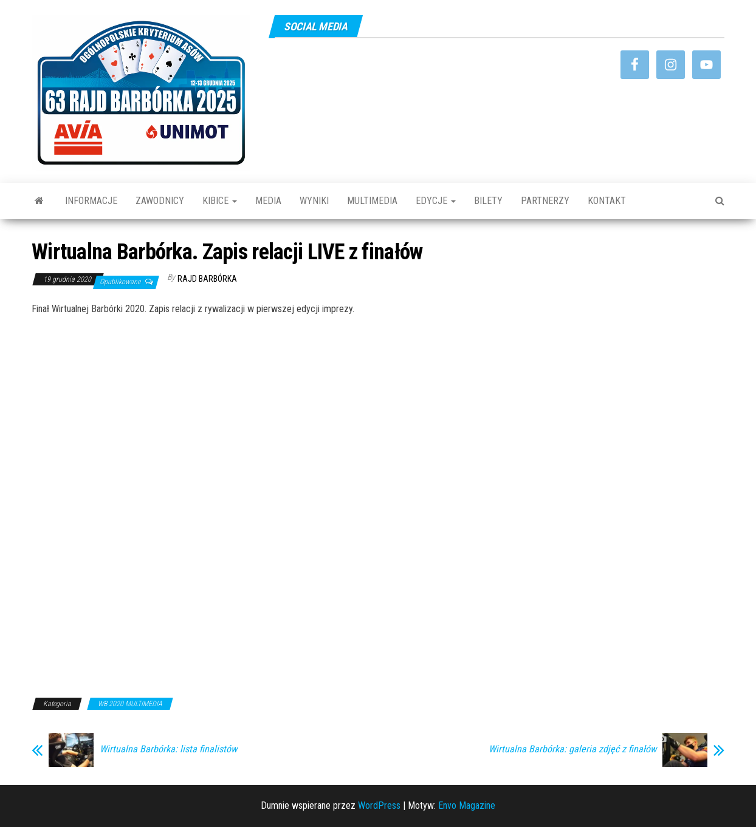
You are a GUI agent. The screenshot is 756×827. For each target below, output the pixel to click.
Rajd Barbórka (207, 279)
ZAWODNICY (160, 200)
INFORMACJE (91, 200)
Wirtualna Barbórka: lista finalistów (168, 749)
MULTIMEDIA (372, 200)
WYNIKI (314, 200)
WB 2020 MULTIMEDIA (130, 703)
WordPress (379, 805)
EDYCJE (436, 200)
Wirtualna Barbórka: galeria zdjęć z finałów (572, 749)
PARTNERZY (545, 200)
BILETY (488, 200)
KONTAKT (607, 200)
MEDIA (268, 200)
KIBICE (219, 200)
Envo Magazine (466, 805)
